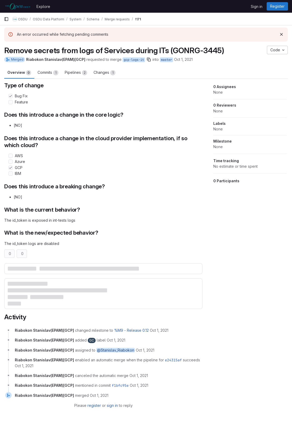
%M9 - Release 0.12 (131, 330)
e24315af (173, 360)
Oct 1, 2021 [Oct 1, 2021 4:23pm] (183, 59)
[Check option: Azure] (10, 162)
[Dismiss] (281, 34)
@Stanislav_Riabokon (115, 350)
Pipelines (76, 72)
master (166, 60)
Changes (104, 72)
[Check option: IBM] (10, 173)
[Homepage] (17, 6)
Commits (48, 72)
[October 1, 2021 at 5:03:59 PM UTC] (139, 385)
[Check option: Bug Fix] (10, 96)
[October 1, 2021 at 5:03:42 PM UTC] (24, 365)
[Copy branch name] (149, 59)
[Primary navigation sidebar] (6, 19)
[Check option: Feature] (10, 102)
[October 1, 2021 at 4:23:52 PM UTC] (159, 330)
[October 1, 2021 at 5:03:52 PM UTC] (138, 375)
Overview (19, 72)
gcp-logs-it (134, 60)
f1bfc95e (120, 385)
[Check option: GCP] (10, 168)
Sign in (256, 6)
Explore (43, 6)
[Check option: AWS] (10, 156)
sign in (112, 405)
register (94, 405)
